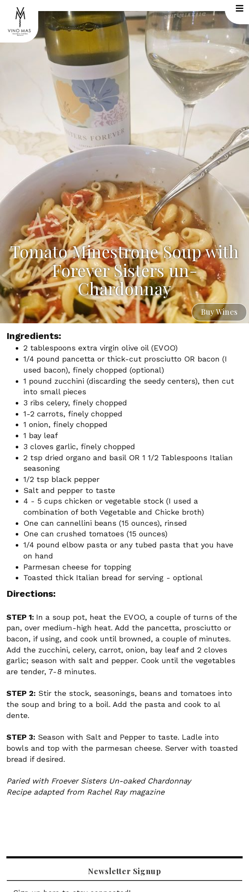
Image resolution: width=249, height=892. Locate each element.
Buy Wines (219, 312)
